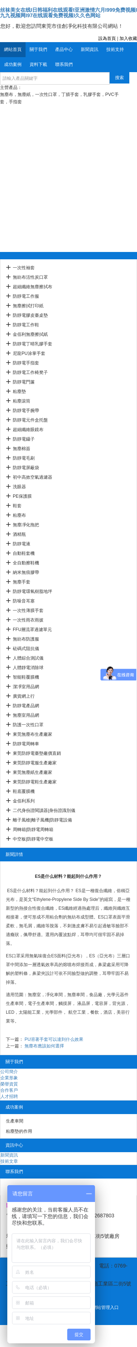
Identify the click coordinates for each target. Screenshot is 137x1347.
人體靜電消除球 (28, 667)
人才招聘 (9, 1096)
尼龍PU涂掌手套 (29, 353)
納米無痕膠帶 (26, 572)
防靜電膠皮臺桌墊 (30, 315)
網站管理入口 (105, 1307)
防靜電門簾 (24, 382)
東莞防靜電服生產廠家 (35, 762)
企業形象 (9, 1077)
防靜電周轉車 (26, 743)
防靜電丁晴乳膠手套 (32, 343)
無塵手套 (21, 582)
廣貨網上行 (24, 696)
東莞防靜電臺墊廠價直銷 (37, 753)
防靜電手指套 (26, 362)
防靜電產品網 (26, 705)
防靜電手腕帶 (26, 410)
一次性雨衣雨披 (28, 620)
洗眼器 (19, 486)
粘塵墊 (19, 391)
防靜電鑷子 (24, 439)
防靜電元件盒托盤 (30, 420)
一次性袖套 (24, 267)
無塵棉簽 (21, 448)
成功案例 (13, 64)
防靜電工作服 (26, 296)
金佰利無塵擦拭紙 (30, 334)
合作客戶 (9, 1090)
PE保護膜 (22, 496)
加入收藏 (128, 38)
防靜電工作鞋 (26, 324)
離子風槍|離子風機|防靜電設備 (42, 820)
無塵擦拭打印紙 (28, 305)
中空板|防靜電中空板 (33, 839)
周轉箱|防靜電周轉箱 (33, 829)
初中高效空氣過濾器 (32, 477)
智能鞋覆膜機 (26, 677)
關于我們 (38, 49)
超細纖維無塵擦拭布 (32, 286)
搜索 (119, 77)
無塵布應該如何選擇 (44, 1046)
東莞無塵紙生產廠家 (32, 772)
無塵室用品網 (26, 715)
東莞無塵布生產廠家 (32, 734)
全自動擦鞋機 (26, 562)
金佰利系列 (24, 801)
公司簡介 (9, 1071)
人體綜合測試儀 (28, 658)
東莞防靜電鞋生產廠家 (35, 781)
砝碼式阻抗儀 (26, 648)
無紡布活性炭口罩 (30, 277)
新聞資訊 (89, 49)
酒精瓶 (19, 534)
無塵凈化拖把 (26, 524)
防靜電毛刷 (24, 458)
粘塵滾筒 (21, 401)
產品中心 (64, 49)
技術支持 (115, 49)
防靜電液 (21, 543)
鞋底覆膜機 (24, 791)
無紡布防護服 (26, 639)
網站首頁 (13, 49)
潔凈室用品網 (26, 686)
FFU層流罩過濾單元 (32, 629)
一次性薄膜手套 (28, 610)
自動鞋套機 (24, 553)
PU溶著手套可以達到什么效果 (53, 1039)
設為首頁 (107, 38)
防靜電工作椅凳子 (30, 372)
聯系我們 (64, 64)
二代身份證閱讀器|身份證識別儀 (44, 810)
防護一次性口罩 (28, 724)
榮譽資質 (9, 1084)
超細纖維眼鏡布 (28, 429)
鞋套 (17, 505)
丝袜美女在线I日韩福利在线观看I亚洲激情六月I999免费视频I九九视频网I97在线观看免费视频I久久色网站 (68, 12)
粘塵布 (19, 515)
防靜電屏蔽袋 (26, 467)
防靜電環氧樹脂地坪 (32, 591)
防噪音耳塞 (24, 601)
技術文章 (9, 1161)
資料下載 (38, 64)
